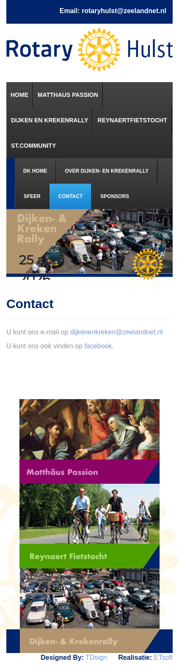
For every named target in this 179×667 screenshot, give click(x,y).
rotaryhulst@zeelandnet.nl (123, 10)
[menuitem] (19, 94)
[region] (89, 244)
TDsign (96, 657)
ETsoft (163, 657)
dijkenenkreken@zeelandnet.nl (116, 332)
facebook (98, 346)
